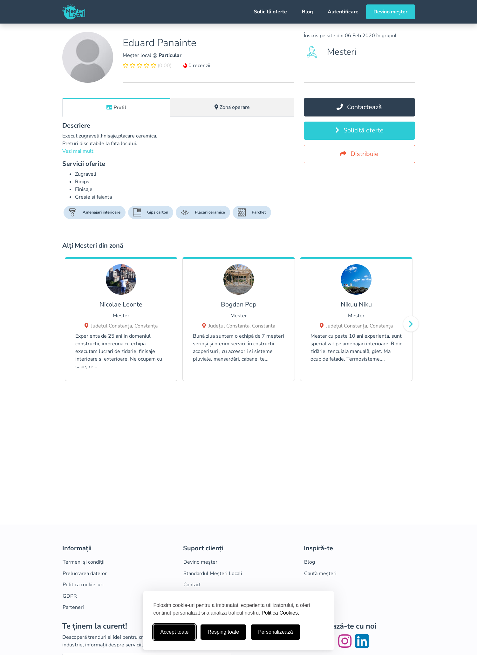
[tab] (116, 107)
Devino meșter (390, 11)
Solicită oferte (270, 11)
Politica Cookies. (280, 613)
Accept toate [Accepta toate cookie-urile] (174, 632)
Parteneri (73, 607)
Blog (307, 11)
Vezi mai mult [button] (77, 151)
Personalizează (275, 632)
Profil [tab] (116, 107)
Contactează (359, 107)
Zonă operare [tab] (232, 107)
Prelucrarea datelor (85, 573)
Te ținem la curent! (94, 626)
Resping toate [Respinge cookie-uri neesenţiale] (223, 632)
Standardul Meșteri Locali (212, 573)
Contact (192, 584)
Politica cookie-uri (83, 584)
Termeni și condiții (84, 562)
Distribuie (359, 154)
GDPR (70, 596)
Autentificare (343, 11)
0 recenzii (196, 65)
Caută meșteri (320, 573)
